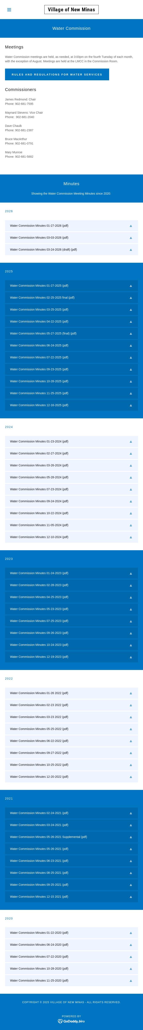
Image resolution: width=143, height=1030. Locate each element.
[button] (15, 9)
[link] (71, 9)
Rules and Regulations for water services (57, 74)
